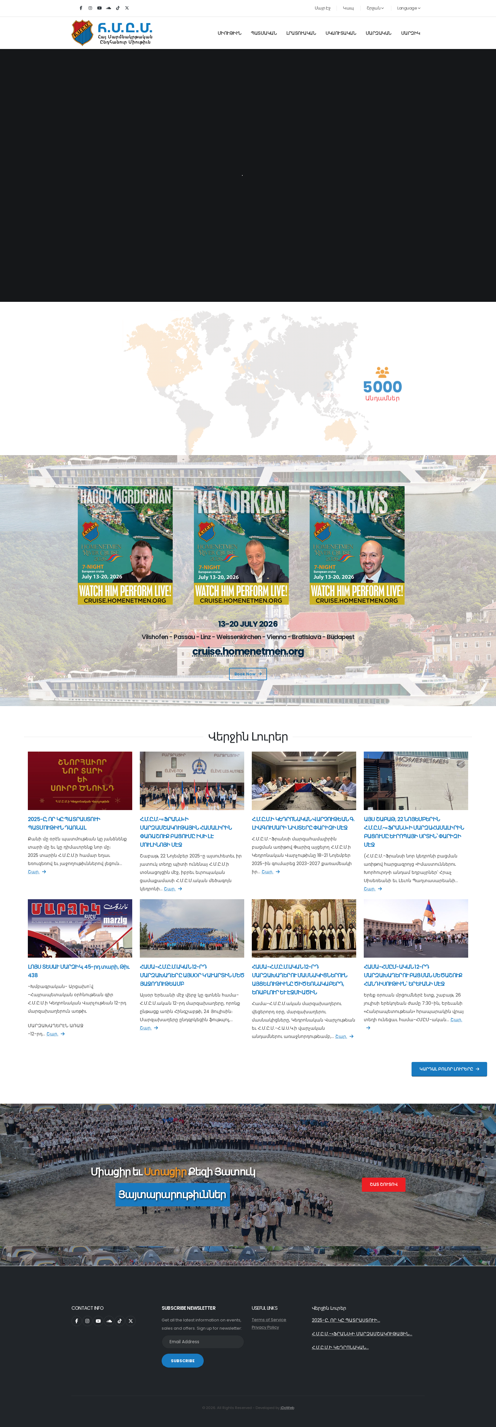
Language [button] (408, 8)
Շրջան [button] (375, 8)
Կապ (348, 8)
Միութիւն (229, 33)
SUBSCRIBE (183, 1360)
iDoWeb (287, 1407)
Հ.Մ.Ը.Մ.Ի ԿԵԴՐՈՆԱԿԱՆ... (340, 1347)
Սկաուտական (341, 33)
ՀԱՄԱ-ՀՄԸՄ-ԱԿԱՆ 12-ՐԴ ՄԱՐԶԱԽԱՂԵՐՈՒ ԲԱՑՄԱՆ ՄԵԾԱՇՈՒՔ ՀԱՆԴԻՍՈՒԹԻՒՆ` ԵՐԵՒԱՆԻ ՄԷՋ (413, 975)
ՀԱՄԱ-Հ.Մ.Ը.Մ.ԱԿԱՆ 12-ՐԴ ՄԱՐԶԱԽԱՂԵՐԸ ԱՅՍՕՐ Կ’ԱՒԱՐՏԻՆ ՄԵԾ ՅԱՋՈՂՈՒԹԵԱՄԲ (192, 975)
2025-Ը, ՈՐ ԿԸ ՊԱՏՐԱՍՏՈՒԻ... (346, 1320)
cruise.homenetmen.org (248, 651)
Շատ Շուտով (384, 1184)
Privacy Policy (265, 1327)
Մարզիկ (410, 33)
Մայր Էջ (323, 8)
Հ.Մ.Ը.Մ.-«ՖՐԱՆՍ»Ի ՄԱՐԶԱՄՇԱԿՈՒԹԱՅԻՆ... (362, 1334)
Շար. (37, 872)
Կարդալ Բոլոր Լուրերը (449, 1069)
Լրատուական (301, 33)
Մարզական (378, 33)
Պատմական (263, 33)
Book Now (248, 674)
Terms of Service (269, 1319)
